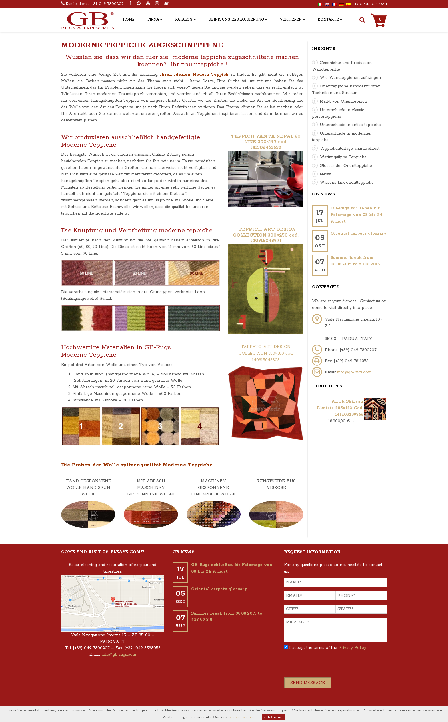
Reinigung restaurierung (236, 19)
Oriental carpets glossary (359, 233)
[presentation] (327, 666)
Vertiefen (291, 19)
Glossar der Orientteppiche (346, 165)
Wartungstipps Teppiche (343, 157)
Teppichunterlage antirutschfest (349, 148)
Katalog (184, 19)
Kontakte (328, 19)
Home (129, 19)
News (325, 174)
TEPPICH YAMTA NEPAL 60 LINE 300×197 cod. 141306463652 (266, 142)
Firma (153, 19)
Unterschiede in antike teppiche (350, 124)
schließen (273, 717)
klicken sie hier (242, 717)
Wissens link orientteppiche (347, 182)
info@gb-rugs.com (354, 372)
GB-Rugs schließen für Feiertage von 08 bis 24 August (357, 215)
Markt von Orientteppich (343, 101)
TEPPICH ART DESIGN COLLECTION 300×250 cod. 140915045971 (266, 235)
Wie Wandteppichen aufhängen (350, 77)
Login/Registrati (371, 4)
